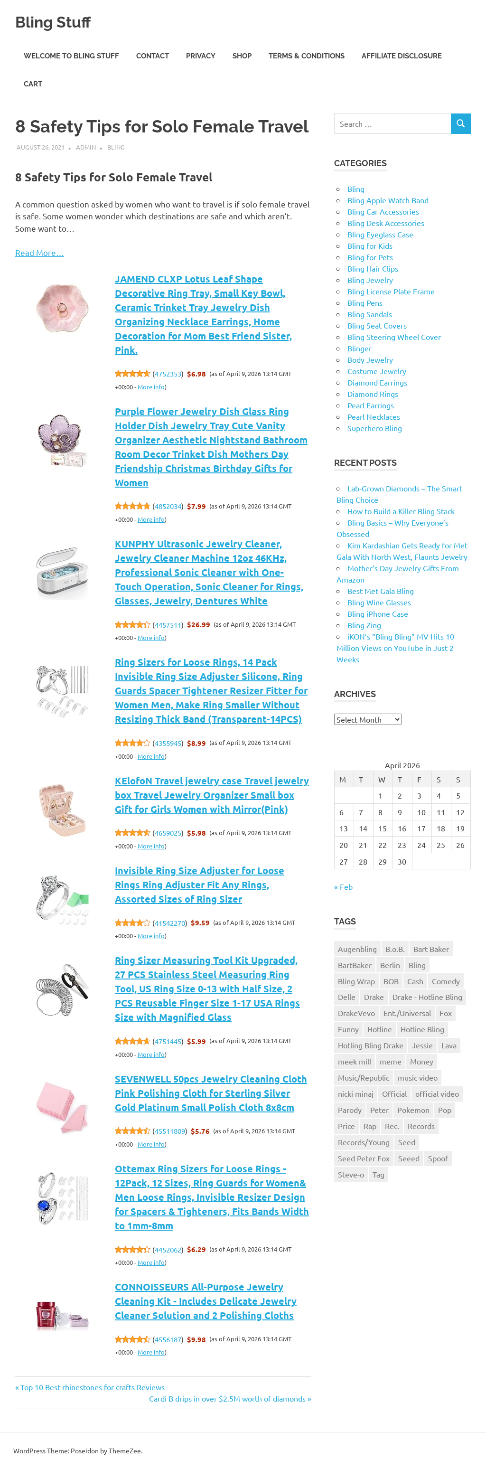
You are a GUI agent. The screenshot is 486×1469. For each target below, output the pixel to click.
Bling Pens (365, 302)
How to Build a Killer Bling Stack (401, 511)
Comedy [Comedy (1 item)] (446, 981)
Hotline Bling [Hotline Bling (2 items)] (422, 1029)
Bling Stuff (60, 21)
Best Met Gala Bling (380, 590)
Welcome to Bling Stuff (71, 56)
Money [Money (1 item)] (421, 1061)
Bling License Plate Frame (391, 291)
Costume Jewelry (376, 371)
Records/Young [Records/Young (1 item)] (364, 1142)
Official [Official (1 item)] (394, 1093)
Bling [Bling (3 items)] (417, 965)
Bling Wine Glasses (379, 602)
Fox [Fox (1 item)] (445, 1012)
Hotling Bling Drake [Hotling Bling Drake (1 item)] (370, 1045)
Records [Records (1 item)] (421, 1125)
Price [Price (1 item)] (346, 1125)
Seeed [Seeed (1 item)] (409, 1158)
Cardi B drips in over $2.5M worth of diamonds (227, 1398)
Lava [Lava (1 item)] (449, 1045)
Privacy (200, 56)
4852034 (168, 505)
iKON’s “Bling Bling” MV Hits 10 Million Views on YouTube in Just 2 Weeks (395, 647)
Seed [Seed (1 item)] (406, 1142)
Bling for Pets (370, 257)
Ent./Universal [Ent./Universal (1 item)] (407, 1012)
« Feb (343, 886)
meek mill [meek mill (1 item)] (354, 1061)
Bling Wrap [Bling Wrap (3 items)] (356, 981)
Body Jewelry (370, 359)
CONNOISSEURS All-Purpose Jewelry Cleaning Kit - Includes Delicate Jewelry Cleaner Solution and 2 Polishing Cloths (206, 1301)
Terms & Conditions (307, 56)
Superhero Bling (374, 428)
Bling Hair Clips (372, 268)
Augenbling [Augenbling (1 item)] (357, 948)
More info (151, 387)
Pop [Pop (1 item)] (444, 1109)
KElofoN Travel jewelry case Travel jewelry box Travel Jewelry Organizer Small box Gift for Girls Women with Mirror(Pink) (212, 794)
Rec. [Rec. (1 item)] (392, 1125)
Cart (33, 84)
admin (86, 147)
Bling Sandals (369, 314)
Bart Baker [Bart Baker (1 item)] (431, 948)
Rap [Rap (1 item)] (370, 1125)
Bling (116, 147)
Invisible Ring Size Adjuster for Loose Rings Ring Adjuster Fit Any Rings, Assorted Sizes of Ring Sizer (199, 884)
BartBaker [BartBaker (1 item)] (355, 965)
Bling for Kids (370, 245)
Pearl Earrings (370, 405)
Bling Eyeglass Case (380, 234)
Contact (152, 56)
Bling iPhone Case (377, 613)
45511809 (170, 1130)
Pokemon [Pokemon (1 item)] (413, 1109)
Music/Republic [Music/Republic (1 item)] (363, 1077)
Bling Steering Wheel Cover (394, 336)
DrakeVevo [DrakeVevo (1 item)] (356, 1012)
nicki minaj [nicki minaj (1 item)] (356, 1093)
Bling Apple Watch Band (388, 200)
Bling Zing (364, 625)
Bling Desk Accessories (385, 222)
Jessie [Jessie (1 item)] (422, 1045)
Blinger (359, 348)
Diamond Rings (372, 393)
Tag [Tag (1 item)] (378, 1174)
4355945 (168, 742)
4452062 (168, 1249)
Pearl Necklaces (373, 416)
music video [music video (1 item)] (418, 1077)
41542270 (170, 922)
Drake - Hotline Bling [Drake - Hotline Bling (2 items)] (427, 996)
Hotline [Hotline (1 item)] (379, 1029)
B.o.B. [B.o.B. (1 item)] (395, 948)
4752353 (168, 373)
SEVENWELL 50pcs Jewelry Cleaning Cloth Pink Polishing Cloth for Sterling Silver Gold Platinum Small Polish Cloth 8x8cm (211, 1093)
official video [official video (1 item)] (437, 1093)
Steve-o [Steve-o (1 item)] (351, 1174)
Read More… (39, 252)
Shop (242, 56)
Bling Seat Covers (377, 325)
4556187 (168, 1339)
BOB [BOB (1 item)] (391, 981)
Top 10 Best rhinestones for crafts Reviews (92, 1387)
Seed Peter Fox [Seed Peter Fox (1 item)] (364, 1158)
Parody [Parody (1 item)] (350, 1109)
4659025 (168, 832)
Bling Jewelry (370, 279)
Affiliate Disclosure (402, 56)
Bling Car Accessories (383, 211)
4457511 (168, 624)
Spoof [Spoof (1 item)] (438, 1158)
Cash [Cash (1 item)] (415, 981)
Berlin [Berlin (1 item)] (390, 965)
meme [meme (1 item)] (391, 1061)
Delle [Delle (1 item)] (346, 996)
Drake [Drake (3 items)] (374, 996)
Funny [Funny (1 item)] (348, 1029)
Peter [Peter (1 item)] (379, 1109)
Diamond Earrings (377, 382)
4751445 (168, 1040)
